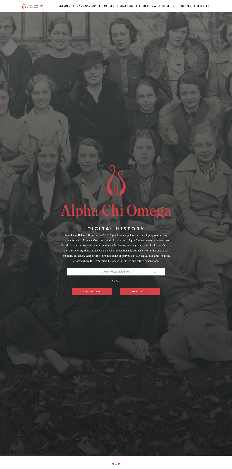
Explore (65, 6)
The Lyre (185, 6)
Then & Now (147, 6)
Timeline (168, 6)
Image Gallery (86, 6)
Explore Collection (91, 291)
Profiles (108, 6)
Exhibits (203, 6)
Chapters (127, 6)
